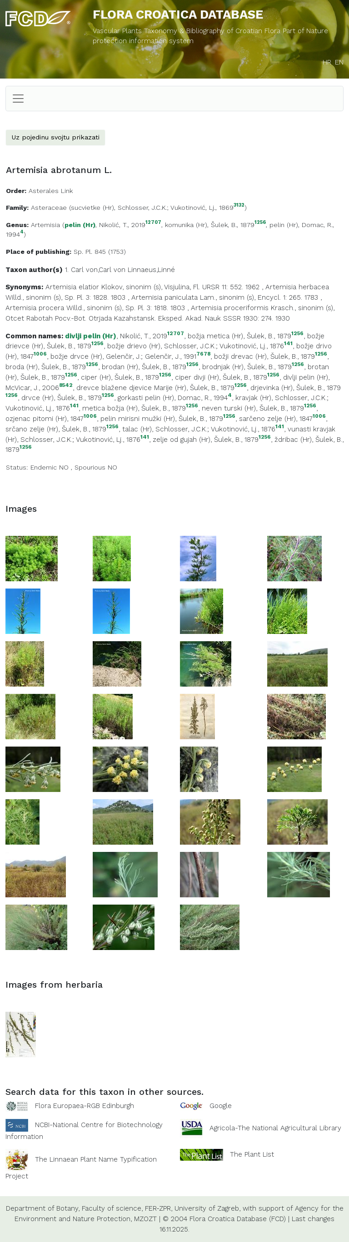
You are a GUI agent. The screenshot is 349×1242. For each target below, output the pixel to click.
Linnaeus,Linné (151, 270)
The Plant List (252, 1154)
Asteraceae (49, 207)
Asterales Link (51, 190)
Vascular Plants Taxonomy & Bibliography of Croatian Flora (188, 31)
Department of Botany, (43, 1208)
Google (220, 1106)
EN (339, 62)
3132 (239, 205)
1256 (260, 222)
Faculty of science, (112, 1208)
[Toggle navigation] (18, 98)
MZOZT (145, 1219)
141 (288, 343)
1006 (40, 353)
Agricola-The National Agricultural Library (275, 1128)
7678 (203, 353)
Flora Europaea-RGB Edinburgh (84, 1106)
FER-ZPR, (158, 1208)
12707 (153, 222)
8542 (66, 385)
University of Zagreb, (207, 1208)
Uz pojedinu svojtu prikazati (55, 137)
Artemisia (45, 224)
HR (327, 62)
